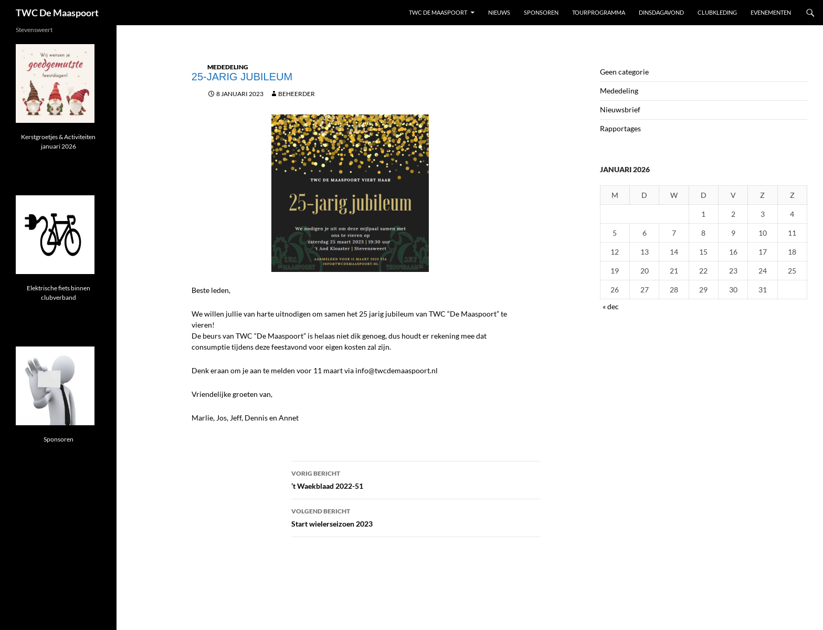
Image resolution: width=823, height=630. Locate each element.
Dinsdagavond (661, 12)
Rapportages (620, 128)
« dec (611, 306)
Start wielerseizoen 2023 (415, 516)
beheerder (296, 94)
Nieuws (499, 12)
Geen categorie (624, 71)
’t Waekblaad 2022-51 (415, 478)
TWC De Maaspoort (57, 12)
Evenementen (771, 12)
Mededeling (227, 67)
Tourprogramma (598, 12)
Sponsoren (541, 12)
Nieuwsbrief (620, 109)
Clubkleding (717, 12)
